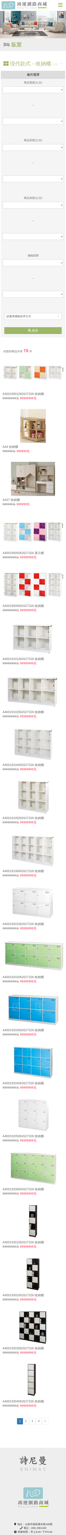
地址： (33, 1524)
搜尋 (33, 330)
